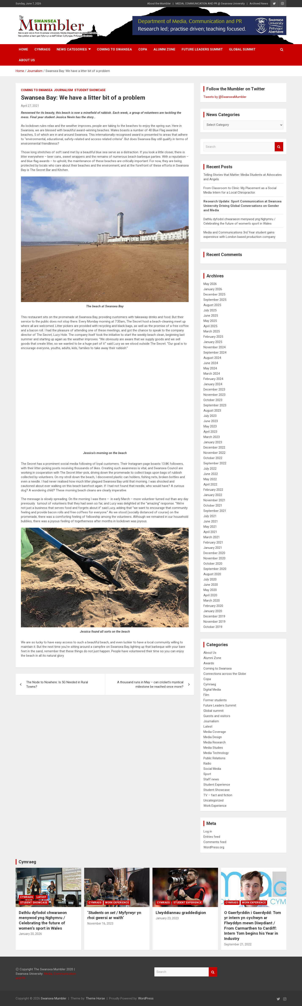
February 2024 (213, 379)
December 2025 (214, 294)
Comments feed (214, 842)
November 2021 (214, 500)
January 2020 (212, 611)
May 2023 (210, 426)
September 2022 (214, 463)
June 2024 (210, 363)
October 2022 (212, 458)
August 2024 (212, 358)
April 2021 (210, 532)
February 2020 (213, 606)
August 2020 (212, 574)
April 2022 (210, 484)
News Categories (72, 49)
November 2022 (214, 453)
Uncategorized (213, 800)
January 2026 (212, 289)
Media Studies (213, 748)
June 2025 (210, 315)
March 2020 (211, 600)
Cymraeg (42, 49)
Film (206, 695)
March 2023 (211, 437)
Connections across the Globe (224, 674)
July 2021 (210, 516)
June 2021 (210, 521)
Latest (207, 726)
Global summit (242, 49)
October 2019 (212, 627)
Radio (207, 763)
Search (279, 147)
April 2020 (210, 595)
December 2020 (214, 553)
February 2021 (213, 542)
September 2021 (214, 511)
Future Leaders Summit (202, 49)
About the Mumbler (159, 3)
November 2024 (214, 347)
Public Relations (214, 758)
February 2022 (213, 490)
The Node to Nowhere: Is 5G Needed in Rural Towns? (57, 684)
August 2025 (212, 305)
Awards (208, 663)
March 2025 (211, 331)
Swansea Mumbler (53, 998)
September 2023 (214, 405)
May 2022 (210, 479)
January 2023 (212, 442)
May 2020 (210, 590)
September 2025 (214, 300)
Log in (207, 831)
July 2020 (210, 579)
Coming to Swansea (114, 49)
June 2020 (210, 585)
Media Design (212, 737)
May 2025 (210, 321)
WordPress (146, 998)
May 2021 (210, 527)
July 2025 (210, 310)
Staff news (211, 779)
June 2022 (210, 474)
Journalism (63, 90)
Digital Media (212, 689)
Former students (215, 700)
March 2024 (211, 374)
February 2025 (213, 337)
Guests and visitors (216, 716)
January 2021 (212, 548)
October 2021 (212, 505)
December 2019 (214, 616)
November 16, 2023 (100, 923)
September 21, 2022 (237, 944)
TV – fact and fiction (217, 795)
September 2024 (214, 352)
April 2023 (210, 432)
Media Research (214, 742)
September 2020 (214, 569)
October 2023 (212, 400)
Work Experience (214, 806)
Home (23, 49)
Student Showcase (90, 90)
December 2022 (214, 447)
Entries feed (211, 837)
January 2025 (212, 342)
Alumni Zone (164, 49)
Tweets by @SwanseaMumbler (224, 97)
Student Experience (216, 784)
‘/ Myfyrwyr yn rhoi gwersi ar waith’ (114, 915)
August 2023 (212, 410)
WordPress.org (213, 847)
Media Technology (216, 753)
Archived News (259, 3)
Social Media (212, 769)
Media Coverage (214, 732)
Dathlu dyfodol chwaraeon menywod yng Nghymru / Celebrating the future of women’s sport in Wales (43, 920)
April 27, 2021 (30, 105)
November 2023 (214, 395)
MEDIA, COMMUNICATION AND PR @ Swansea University (210, 3)
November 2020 (214, 558)
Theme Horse (95, 998)
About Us (27, 60)
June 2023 (210, 421)
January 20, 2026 (30, 933)
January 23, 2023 (167, 918)
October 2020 (212, 563)
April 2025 (210, 326)
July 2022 (210, 468)
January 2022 (212, 495)
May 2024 (210, 368)
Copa (142, 49)
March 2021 (211, 537)
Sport (207, 774)
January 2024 (212, 384)
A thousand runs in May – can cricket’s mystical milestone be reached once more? (150, 684)
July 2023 (210, 416)
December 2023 (214, 389)
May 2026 (210, 284)
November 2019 (214, 622)
